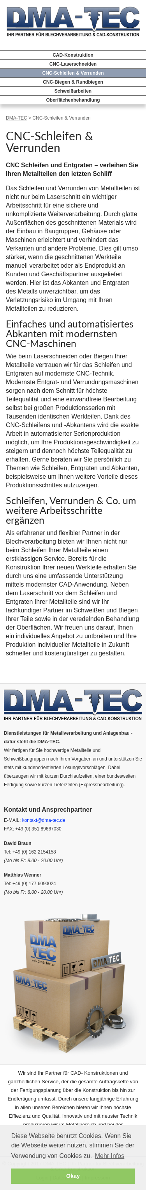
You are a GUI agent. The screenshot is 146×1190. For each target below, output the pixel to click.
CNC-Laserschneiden (73, 64)
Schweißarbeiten (73, 91)
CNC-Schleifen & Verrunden (73, 73)
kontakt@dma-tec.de (43, 820)
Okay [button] (73, 1176)
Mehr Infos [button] (110, 1155)
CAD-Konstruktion (73, 55)
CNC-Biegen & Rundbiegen (73, 82)
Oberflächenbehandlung (73, 100)
